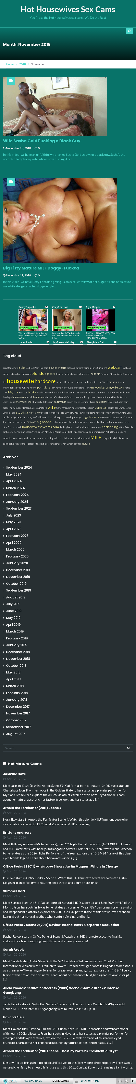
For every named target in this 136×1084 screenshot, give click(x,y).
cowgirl (77, 443)
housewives (19, 397)
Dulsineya (125, 392)
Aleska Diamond (45, 392)
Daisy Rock (23, 438)
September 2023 (19, 508)
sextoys (59, 382)
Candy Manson (63, 407)
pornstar (100, 407)
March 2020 (15, 549)
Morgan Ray (28, 407)
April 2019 (13, 625)
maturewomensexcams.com (17, 432)
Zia (4, 422)
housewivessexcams (85, 412)
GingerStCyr (75, 417)
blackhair (101, 422)
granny (81, 422)
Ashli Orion (111, 432)
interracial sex (23, 401)
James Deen (95, 392)
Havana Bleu (13, 1017)
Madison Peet (32, 367)
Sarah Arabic (14, 949)
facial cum (122, 397)
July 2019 (13, 604)
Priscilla (129, 427)
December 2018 (18, 652)
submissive (8, 443)
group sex (90, 422)
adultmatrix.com (97, 432)
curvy (115, 412)
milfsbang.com (52, 443)
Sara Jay (23, 392)
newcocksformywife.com (107, 387)
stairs (122, 382)
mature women (83, 367)
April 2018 (13, 679)
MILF (95, 437)
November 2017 (18, 713)
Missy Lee (81, 382)
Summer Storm (108, 374)
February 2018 (17, 693)
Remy (88, 387)
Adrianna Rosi (83, 438)
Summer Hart (14, 891)
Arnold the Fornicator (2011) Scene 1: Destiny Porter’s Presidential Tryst (60, 1051)
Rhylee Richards (64, 374)
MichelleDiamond (12, 387)
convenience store (74, 387)
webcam (115, 367)
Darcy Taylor (125, 407)
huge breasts (90, 417)
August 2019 (15, 597)
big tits (13, 392)
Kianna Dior (110, 397)
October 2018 (16, 665)
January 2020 (17, 563)
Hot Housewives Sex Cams (68, 9)
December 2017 (18, 706)
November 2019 (18, 577)
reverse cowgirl (104, 412)
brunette (38, 397)
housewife (20, 380)
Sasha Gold (121, 374)
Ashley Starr (21, 443)
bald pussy (101, 401)
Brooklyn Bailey (115, 402)
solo (22, 367)
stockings (22, 412)
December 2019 (18, 570)
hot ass (13, 374)
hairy (104, 438)
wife (52, 407)
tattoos (71, 438)
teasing (40, 443)
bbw (72, 412)
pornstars (43, 387)
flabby (62, 427)
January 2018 (16, 700)
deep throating (24, 417)
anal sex (89, 427)
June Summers (99, 367)
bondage (7, 397)
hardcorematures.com (83, 407)
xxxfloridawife (40, 417)
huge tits (95, 373)
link (132, 1020)
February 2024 (17, 495)
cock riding (110, 427)
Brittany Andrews (17, 832)
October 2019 (16, 584)
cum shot (74, 392)
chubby (10, 422)
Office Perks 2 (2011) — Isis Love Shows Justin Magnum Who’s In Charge (60, 866)
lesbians (122, 432)
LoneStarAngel (10, 367)
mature (86, 443)
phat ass (70, 427)
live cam (44, 367)
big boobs (44, 422)
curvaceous (117, 422)
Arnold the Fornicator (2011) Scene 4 (32, 808)
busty (32, 392)
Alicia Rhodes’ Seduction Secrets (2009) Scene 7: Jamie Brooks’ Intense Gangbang (61, 990)
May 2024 (14, 474)
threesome (20, 422)
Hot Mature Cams (25, 763)
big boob (71, 367)
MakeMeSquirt (65, 397)
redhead (79, 427)
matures (47, 397)
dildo (108, 422)
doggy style (60, 401)
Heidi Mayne (126, 417)
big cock (50, 373)
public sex (65, 392)
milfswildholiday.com (118, 438)
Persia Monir (60, 432)
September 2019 (18, 590)
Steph (105, 382)
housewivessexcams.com (40, 427)
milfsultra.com (10, 438)
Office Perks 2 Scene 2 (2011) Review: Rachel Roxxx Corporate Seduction (61, 925)
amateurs (34, 438)
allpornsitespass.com (57, 417)
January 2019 (16, 645)
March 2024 (15, 488)
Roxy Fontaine (58, 387)
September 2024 (19, 467)
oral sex (97, 427)
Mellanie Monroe (50, 412)
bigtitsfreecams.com (78, 432)
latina (121, 427)
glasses (32, 443)
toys (76, 397)
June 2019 (14, 611)
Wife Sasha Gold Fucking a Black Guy (42, 141)
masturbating (46, 438)
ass (117, 417)
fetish (29, 397)
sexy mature (40, 407)
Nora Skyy (64, 412)
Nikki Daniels (61, 438)
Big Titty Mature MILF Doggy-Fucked (41, 268)
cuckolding (83, 397)
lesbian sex (112, 407)
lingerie (62, 367)
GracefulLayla (112, 392)
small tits (114, 382)
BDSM (103, 417)
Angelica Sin (38, 432)
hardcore (45, 381)
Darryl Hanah (15, 427)
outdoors (111, 417)
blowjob (53, 367)
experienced (73, 402)
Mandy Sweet (66, 443)
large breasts (70, 422)
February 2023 (17, 536)
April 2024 (14, 481)
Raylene (84, 392)
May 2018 (13, 672)
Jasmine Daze (14, 774)
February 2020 (17, 556)
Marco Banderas (81, 374)
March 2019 (15, 631)
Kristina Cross (125, 412)
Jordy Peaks (9, 402)
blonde (37, 373)
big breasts (57, 422)
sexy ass (31, 422)
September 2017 (18, 727)
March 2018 (15, 686)
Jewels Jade (9, 412)
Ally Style (49, 432)
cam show (35, 412)
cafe (55, 397)
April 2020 (14, 543)
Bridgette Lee (94, 382)
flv (103, 392)
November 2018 (18, 659)
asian (56, 392)
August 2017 (15, 734)
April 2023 (13, 529)
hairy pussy (15, 407)
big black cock (24, 374)
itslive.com (48, 402)
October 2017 (16, 720)
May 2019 (13, 618)
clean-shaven (97, 397)
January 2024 (17, 502)
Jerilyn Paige (9, 417)
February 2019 (17, 638)
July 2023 (13, 515)
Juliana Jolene (29, 387)
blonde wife (70, 382)
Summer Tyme (88, 402)
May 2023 (13, 522)
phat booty (37, 402)
